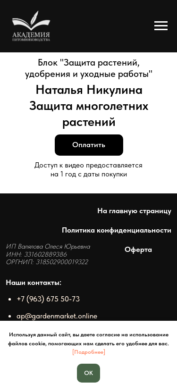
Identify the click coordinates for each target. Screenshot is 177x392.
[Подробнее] (88, 352)
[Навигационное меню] (161, 26)
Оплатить (88, 144)
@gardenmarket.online (61, 315)
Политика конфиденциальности (116, 229)
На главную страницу (134, 210)
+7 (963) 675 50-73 (48, 298)
